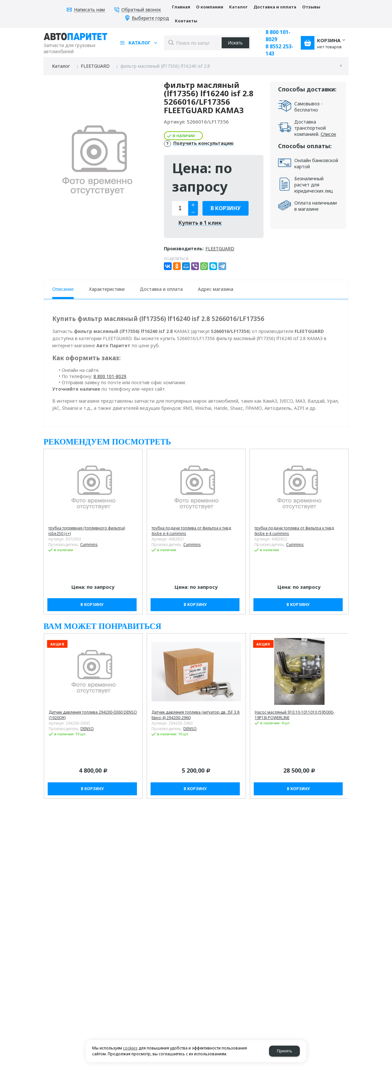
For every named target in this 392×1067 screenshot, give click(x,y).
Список (328, 134)
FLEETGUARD (95, 66)
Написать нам (89, 9)
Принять (284, 1051)
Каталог (61, 66)
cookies (130, 1048)
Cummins (89, 544)
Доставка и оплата (161, 289)
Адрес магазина (215, 289)
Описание (63, 289)
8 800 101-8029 (277, 36)
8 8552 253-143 (279, 50)
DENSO (87, 728)
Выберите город (150, 18)
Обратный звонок (141, 9)
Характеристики (107, 289)
